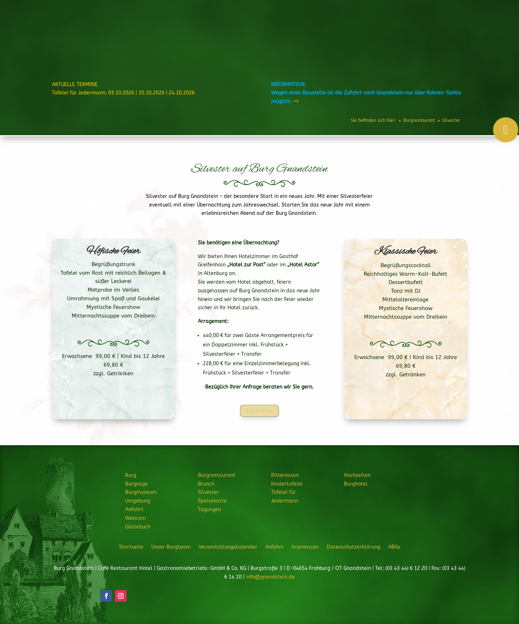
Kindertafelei (287, 484)
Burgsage (136, 484)
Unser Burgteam (171, 547)
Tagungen (209, 509)
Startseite (131, 547)
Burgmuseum (141, 492)
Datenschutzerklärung (353, 547)
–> (296, 101)
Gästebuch (137, 527)
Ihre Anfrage (259, 411)
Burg (228, 27)
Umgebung (137, 501)
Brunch (206, 484)
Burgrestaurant (265, 27)
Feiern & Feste (351, 27)
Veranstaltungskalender (228, 547)
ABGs (394, 547)
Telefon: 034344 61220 (482, 7)
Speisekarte (212, 501)
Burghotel (423, 27)
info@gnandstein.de (270, 577)
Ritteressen (308, 27)
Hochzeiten (392, 27)
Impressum (305, 547)
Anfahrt (134, 509)
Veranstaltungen (461, 27)
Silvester (208, 492)
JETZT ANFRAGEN (460, 51)
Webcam (135, 518)
